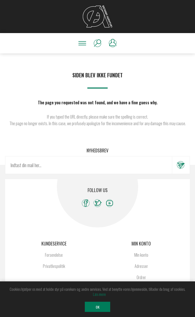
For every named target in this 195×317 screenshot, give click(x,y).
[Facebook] (85, 203)
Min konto (141, 255)
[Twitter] (97, 203)
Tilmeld (181, 165)
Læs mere (99, 294)
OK (98, 307)
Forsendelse (54, 255)
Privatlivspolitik (54, 266)
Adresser (141, 266)
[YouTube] (109, 203)
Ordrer (141, 277)
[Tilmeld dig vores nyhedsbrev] (88, 165)
